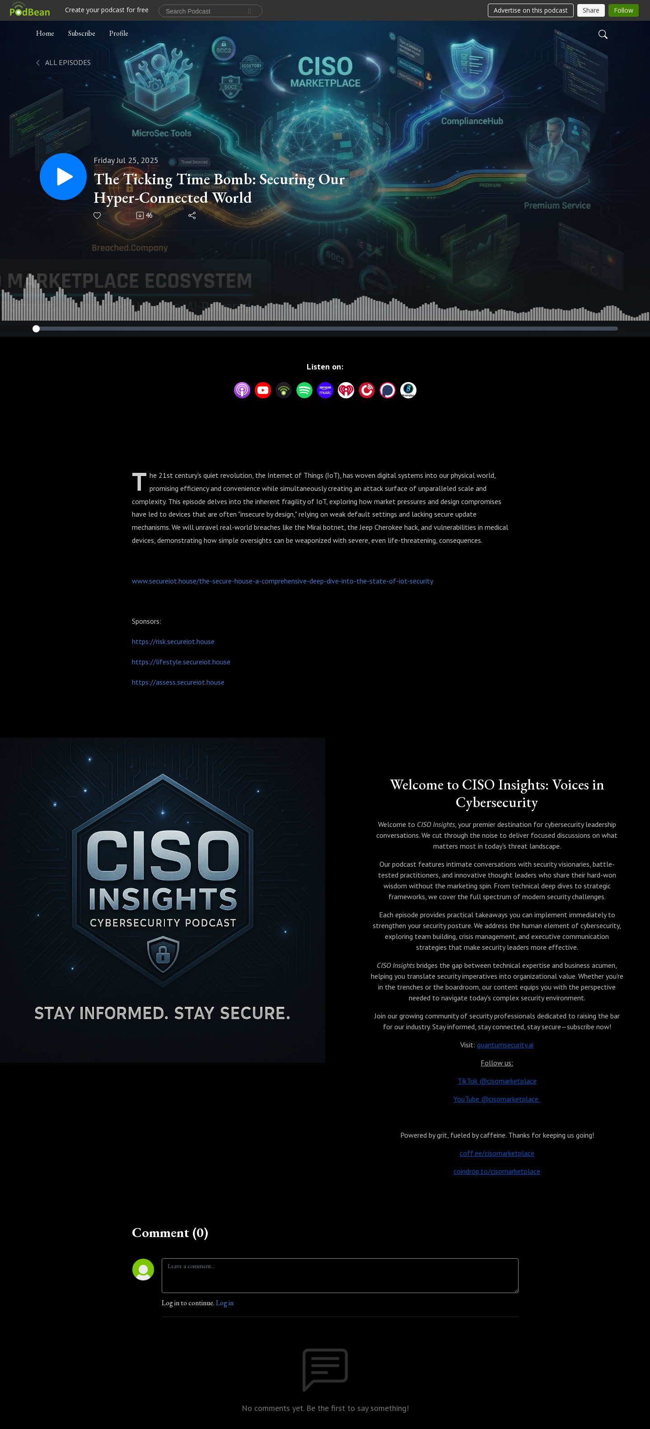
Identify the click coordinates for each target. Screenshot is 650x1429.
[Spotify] (304, 389)
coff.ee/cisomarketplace (497, 1153)
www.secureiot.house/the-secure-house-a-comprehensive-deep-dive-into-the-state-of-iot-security (282, 580)
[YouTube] (263, 390)
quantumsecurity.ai (505, 1044)
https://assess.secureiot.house (178, 681)
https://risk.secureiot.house (173, 641)
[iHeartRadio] (346, 389)
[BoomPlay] (408, 389)
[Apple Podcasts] (242, 389)
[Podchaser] (387, 389)
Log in (225, 1303)
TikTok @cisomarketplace (497, 1080)
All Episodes (62, 62)
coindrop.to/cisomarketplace (497, 1171)
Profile (118, 33)
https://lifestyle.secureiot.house (181, 661)
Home (45, 33)
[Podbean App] (284, 389)
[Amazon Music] (325, 389)
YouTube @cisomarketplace (497, 1098)
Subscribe (81, 33)
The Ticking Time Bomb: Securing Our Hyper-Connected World (219, 188)
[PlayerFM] (367, 389)
